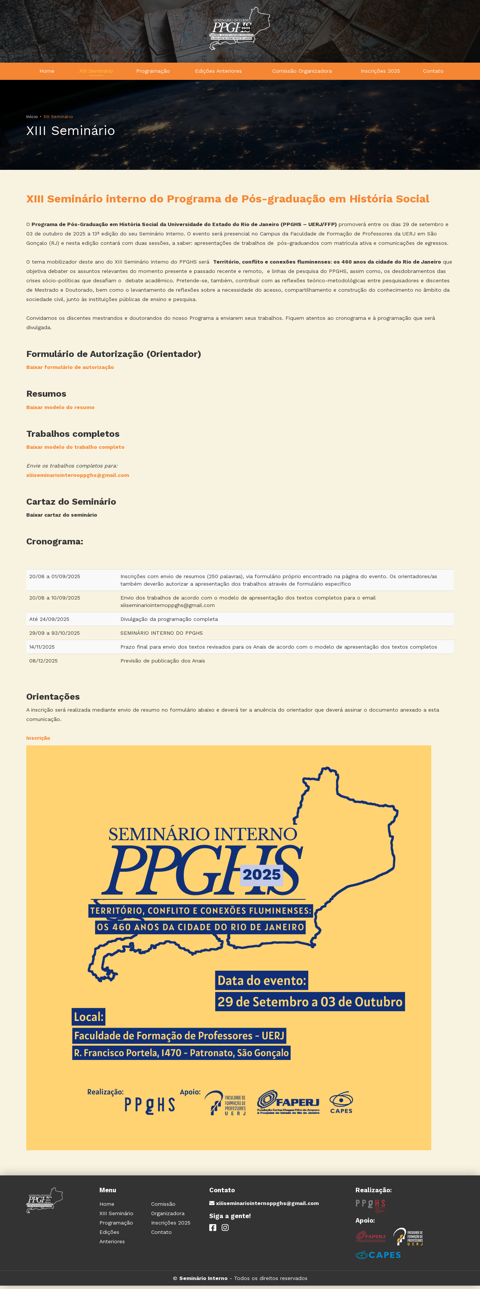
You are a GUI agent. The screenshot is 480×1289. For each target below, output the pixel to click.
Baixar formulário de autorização (70, 370)
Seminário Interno (203, 1282)
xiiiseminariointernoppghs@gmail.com (77, 478)
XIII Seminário (96, 73)
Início (32, 120)
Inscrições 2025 (380, 73)
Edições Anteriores (218, 73)
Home (46, 73)
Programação (153, 73)
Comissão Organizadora (302, 73)
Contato (433, 73)
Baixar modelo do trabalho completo (75, 450)
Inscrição (38, 741)
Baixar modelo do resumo (60, 411)
